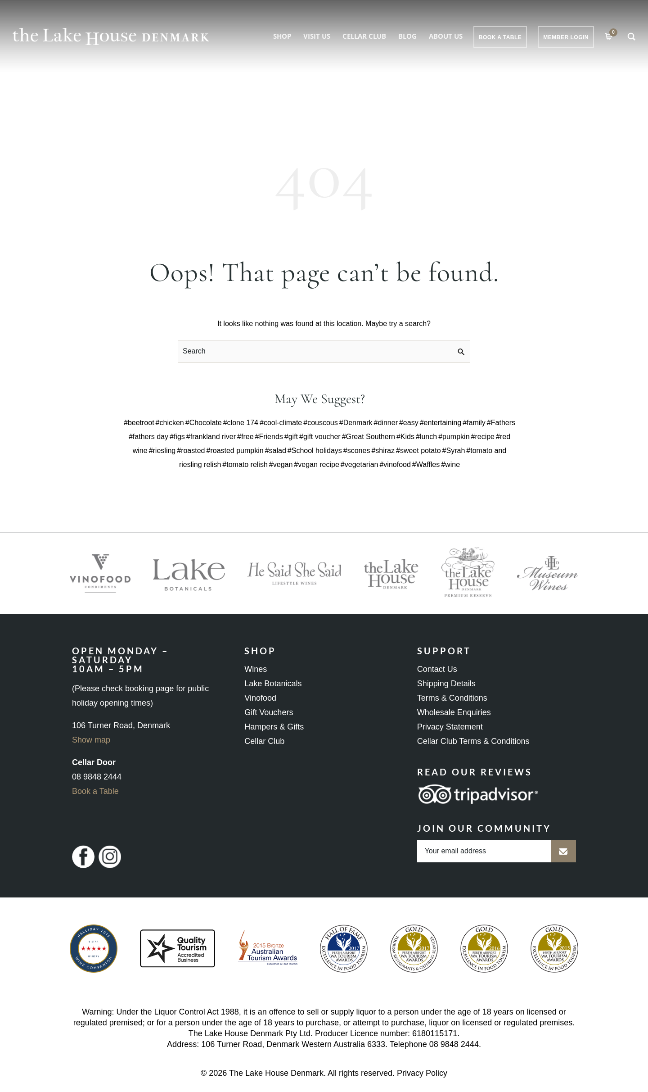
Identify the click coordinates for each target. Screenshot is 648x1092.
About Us (446, 36)
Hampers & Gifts (274, 726)
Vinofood (260, 697)
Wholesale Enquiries (454, 712)
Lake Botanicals (273, 683)
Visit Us (316, 36)
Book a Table (95, 791)
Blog (407, 36)
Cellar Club (364, 36)
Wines (255, 669)
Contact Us (437, 669)
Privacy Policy (422, 1073)
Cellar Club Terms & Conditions (473, 741)
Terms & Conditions (452, 697)
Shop (282, 36)
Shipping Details (446, 683)
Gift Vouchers (268, 712)
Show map (91, 739)
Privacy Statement (450, 726)
